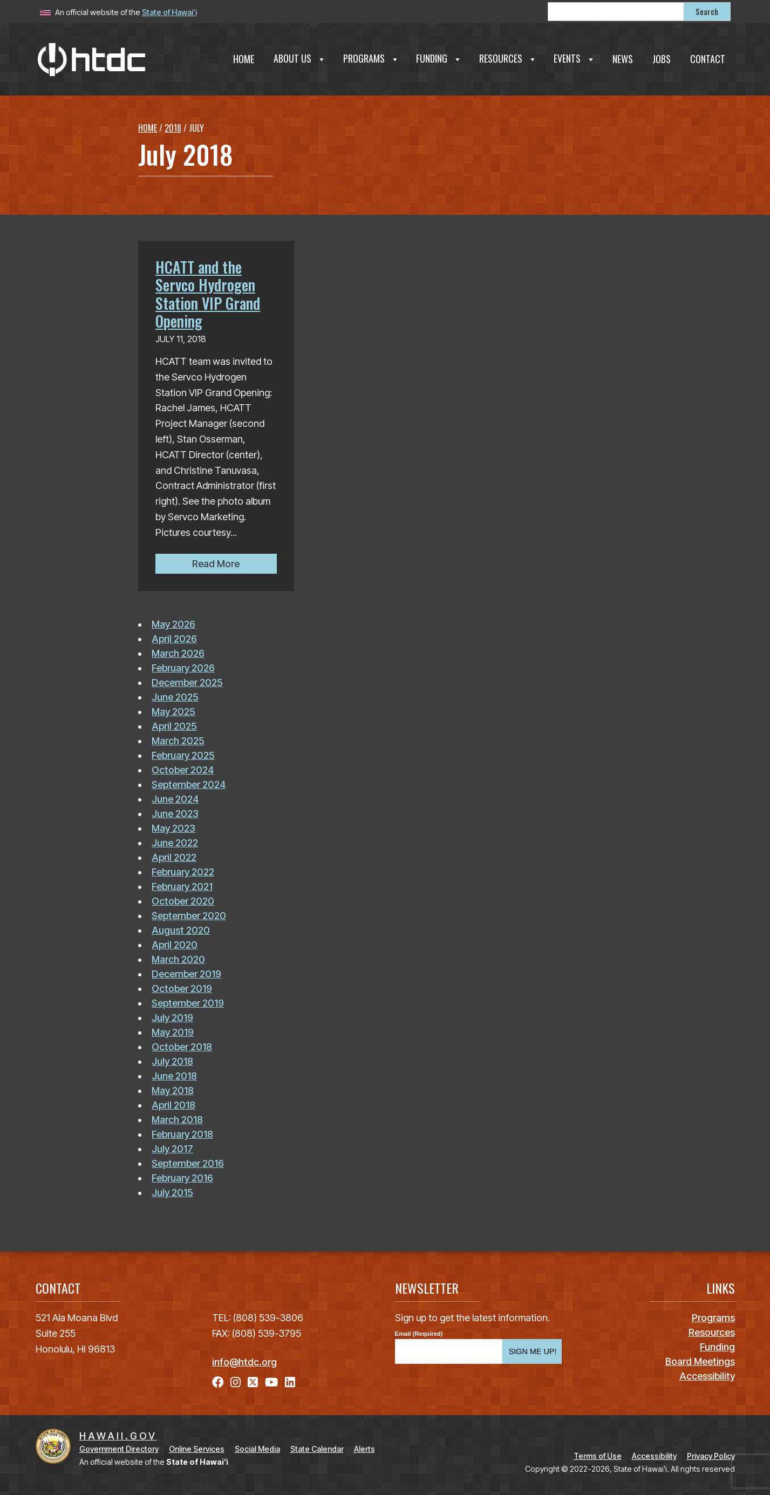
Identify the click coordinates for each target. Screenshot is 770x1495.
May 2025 (173, 711)
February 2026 (183, 668)
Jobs (661, 59)
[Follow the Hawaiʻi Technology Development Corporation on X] (253, 1382)
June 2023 (175, 813)
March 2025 (178, 740)
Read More (234, 562)
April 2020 (174, 944)
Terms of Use (598, 1455)
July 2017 (172, 1148)
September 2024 (189, 784)
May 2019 (173, 1032)
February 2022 (183, 872)
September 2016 (188, 1163)
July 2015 (172, 1192)
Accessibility (654, 1455)
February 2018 (182, 1134)
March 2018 (177, 1119)
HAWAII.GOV (118, 1436)
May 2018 (173, 1090)
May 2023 (173, 828)
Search (707, 11)
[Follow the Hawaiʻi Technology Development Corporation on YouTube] (271, 1382)
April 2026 (174, 638)
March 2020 (178, 959)
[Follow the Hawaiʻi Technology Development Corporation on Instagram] (235, 1382)
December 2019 (186, 974)
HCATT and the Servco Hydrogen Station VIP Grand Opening (207, 294)
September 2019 (188, 1003)
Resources (508, 58)
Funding (439, 58)
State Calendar (317, 1448)
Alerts (364, 1448)
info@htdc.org (244, 1362)
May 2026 (173, 624)
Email (403, 1334)
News (622, 59)
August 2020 (181, 930)
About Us (300, 58)
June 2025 (175, 697)
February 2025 (183, 755)
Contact (707, 59)
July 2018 (172, 1061)
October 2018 (182, 1046)
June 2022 (175, 842)
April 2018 (173, 1105)
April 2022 (174, 857)
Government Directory (119, 1448)
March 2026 (178, 653)
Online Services (196, 1448)
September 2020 (189, 915)
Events (574, 58)
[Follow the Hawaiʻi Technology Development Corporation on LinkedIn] (290, 1382)
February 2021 (182, 886)
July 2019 (172, 1017)
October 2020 (183, 901)
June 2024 (175, 799)
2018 (173, 127)
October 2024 (183, 770)
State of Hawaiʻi (169, 12)
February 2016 (182, 1178)
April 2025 (174, 726)
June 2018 (174, 1076)
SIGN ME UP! (533, 1351)
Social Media (257, 1448)
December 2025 (187, 682)
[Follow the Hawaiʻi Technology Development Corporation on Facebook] (218, 1382)
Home (243, 59)
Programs (371, 58)
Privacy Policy (711, 1455)
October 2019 (182, 988)
